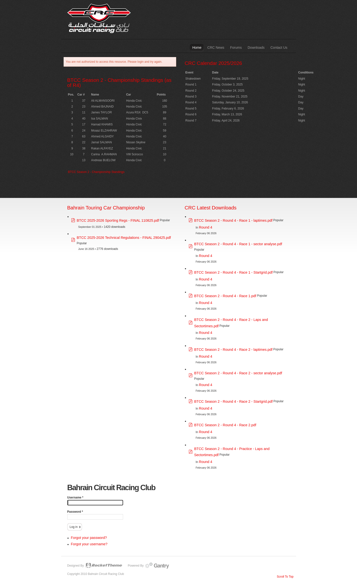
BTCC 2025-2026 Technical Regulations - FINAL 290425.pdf (124, 238)
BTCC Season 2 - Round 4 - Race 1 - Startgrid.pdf (233, 272)
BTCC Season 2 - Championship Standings (96, 172)
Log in (74, 527)
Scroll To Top (285, 576)
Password (75, 511)
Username (75, 497)
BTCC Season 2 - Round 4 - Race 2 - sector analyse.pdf (238, 373)
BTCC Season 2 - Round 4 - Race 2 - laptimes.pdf (233, 350)
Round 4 (205, 227)
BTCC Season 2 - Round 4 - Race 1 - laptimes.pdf (233, 220)
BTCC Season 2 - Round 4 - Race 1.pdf (225, 296)
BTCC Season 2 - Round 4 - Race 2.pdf (225, 425)
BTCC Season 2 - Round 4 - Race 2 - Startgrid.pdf (233, 401)
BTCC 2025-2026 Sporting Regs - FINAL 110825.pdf (118, 220)
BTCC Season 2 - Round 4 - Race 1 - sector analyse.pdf (238, 244)
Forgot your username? (89, 544)
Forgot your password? (89, 538)
